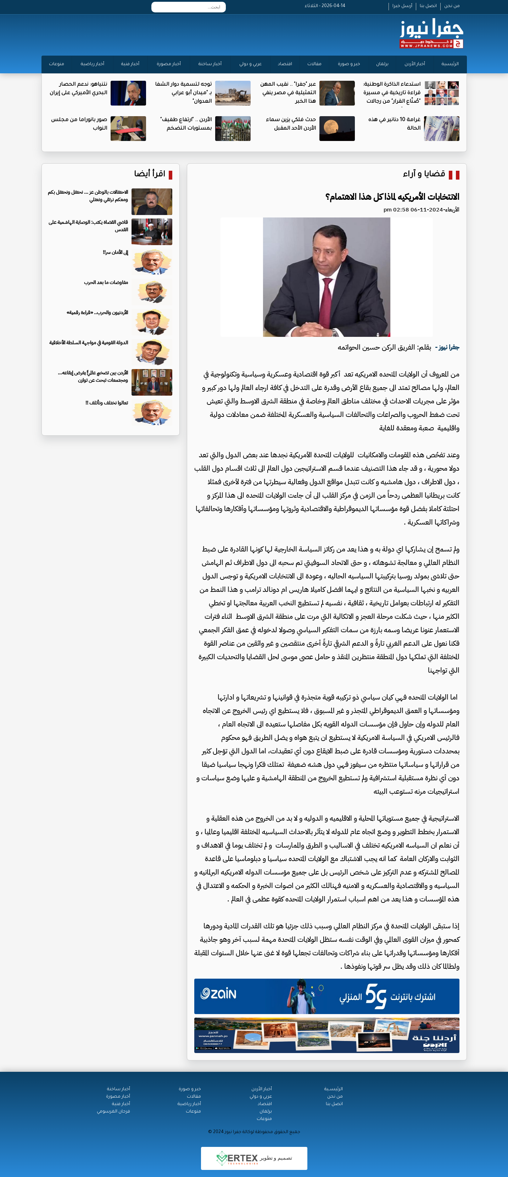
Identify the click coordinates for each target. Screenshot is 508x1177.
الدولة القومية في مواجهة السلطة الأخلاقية (88, 342)
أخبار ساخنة (210, 64)
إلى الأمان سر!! (115, 252)
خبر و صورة (349, 64)
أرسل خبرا (402, 6)
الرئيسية (450, 64)
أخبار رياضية (92, 64)
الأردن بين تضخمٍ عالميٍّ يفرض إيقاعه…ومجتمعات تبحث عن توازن (93, 376)
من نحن (452, 6)
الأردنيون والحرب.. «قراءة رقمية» (97, 312)
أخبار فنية (130, 64)
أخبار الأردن (414, 64)
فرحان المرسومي (113, 1111)
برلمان (382, 64)
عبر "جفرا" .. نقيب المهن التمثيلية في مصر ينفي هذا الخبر (288, 93)
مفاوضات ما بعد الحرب (106, 282)
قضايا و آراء (424, 175)
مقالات (314, 64)
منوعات (56, 64)
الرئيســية (333, 1089)
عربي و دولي (250, 64)
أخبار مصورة (169, 64)
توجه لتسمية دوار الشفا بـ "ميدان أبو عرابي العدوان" (183, 93)
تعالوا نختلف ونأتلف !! (106, 403)
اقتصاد (285, 64)
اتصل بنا (428, 6)
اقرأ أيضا (149, 175)
